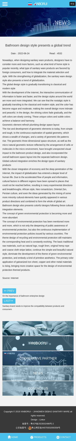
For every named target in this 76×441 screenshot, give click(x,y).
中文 (72, 4)
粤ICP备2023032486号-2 (42, 423)
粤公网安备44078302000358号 (44, 427)
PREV (9, 290)
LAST (9, 300)
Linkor (42, 419)
